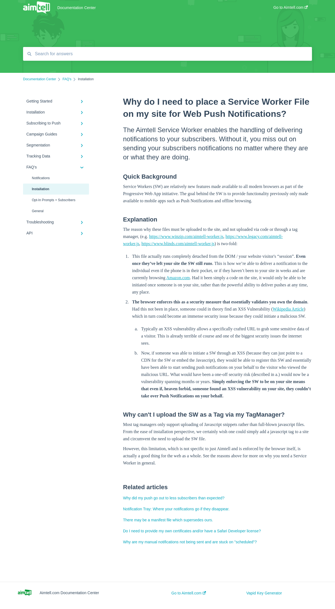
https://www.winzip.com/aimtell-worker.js (186, 236)
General (38, 211)
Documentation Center (76, 7)
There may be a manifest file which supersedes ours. (168, 520)
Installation (40, 189)
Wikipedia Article (288, 309)
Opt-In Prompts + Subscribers (53, 200)
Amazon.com (178, 277)
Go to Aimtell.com (188, 593)
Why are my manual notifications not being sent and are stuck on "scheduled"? (190, 542)
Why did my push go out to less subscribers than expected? (174, 498)
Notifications (41, 178)
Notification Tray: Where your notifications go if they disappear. (176, 509)
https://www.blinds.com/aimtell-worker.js (177, 243)
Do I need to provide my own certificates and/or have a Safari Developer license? (192, 531)
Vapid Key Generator (264, 593)
